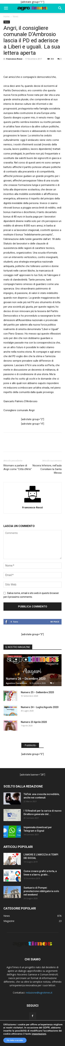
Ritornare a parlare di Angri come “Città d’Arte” (17, 467)
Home (6, 16)
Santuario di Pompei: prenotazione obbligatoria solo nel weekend (41, 891)
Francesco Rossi (14, 58)
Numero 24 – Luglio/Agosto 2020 (39, 707)
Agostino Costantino (16, 683)
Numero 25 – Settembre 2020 (37, 692)
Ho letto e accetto (15, 1040)
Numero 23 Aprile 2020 (34, 722)
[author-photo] (32, 502)
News (15, 16)
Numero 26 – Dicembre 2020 (26, 678)
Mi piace (54, 621)
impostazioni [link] (39, 1033)
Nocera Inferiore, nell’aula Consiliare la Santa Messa (47, 469)
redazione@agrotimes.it (39, 992)
